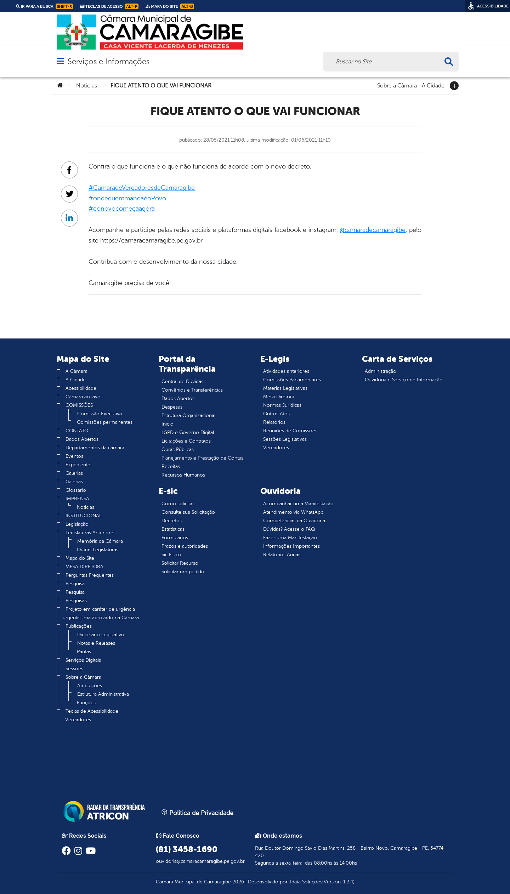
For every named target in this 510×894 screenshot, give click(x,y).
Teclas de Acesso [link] (109, 6)
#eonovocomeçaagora (122, 208)
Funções (86, 702)
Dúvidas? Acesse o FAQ (289, 529)
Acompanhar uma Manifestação (298, 503)
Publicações (79, 626)
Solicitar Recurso (180, 563)
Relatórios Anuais (282, 554)
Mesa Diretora (278, 396)
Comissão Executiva (99, 413)
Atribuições (89, 685)
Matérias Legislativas (285, 388)
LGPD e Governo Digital (188, 432)
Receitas (171, 466)
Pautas (84, 651)
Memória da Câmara (100, 541)
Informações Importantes (291, 546)
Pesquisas (76, 600)
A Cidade (433, 84)
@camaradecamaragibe (373, 229)
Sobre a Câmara (397, 84)
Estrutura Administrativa (103, 694)
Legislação (77, 524)
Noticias (86, 85)
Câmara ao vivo (83, 396)
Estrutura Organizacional (188, 415)
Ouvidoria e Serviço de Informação (404, 379)
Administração (380, 371)
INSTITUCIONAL (84, 515)
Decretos (172, 520)
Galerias (74, 473)
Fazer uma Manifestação (290, 537)
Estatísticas (173, 529)
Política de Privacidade (197, 812)
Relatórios (274, 422)
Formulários (175, 537)
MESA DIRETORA (84, 566)
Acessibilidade (81, 388)
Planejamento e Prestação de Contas (202, 458)
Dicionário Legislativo (100, 634)
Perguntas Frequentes (90, 575)
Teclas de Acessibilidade (92, 711)
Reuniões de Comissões (290, 430)
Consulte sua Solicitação (188, 512)
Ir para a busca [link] (44, 6)
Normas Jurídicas (282, 405)
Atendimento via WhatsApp (293, 512)
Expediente (78, 464)
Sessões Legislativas (285, 439)
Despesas (172, 407)
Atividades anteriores (286, 371)
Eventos (74, 456)
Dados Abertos (82, 439)
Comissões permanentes (104, 422)
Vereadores (78, 719)
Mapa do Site (80, 558)
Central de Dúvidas (182, 381)
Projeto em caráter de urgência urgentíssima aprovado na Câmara (101, 613)
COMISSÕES (79, 405)
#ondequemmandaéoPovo (127, 198)
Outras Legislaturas (97, 549)
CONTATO (77, 430)
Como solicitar (178, 503)
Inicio (168, 424)
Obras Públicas (178, 449)
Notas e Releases (96, 643)
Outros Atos (276, 413)
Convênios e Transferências (192, 390)
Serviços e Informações (108, 61)
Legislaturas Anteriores (90, 532)
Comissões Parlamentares (292, 379)
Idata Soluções (306, 881)
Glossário (76, 490)
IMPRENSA (77, 498)
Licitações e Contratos (186, 441)
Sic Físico (171, 554)
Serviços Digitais (83, 660)
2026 (237, 881)
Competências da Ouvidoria (294, 520)
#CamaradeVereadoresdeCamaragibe (142, 187)
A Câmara (76, 371)
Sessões (74, 668)
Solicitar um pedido (183, 571)
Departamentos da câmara (95, 447)
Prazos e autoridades (185, 546)
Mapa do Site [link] (170, 6)
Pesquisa (75, 583)
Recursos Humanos (183, 475)
